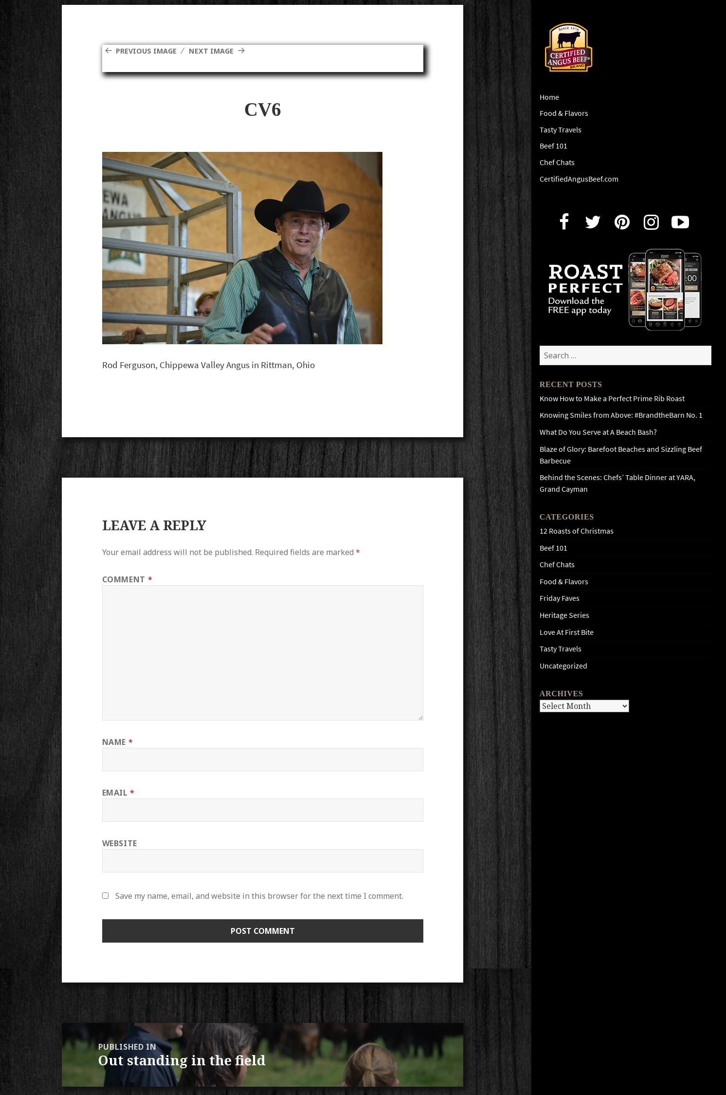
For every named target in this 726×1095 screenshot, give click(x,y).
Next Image (218, 50)
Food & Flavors (564, 113)
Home (549, 97)
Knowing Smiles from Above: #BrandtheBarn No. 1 (621, 415)
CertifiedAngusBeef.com (579, 179)
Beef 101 (553, 146)
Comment (127, 579)
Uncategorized (563, 666)
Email (118, 792)
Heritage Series (564, 615)
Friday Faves (560, 598)
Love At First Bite (567, 632)
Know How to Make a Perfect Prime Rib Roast (612, 398)
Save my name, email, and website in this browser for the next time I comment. (259, 896)
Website (119, 843)
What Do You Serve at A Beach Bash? (598, 432)
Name (117, 742)
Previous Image (149, 50)
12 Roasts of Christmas (577, 531)
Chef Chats (557, 162)
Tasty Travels (560, 130)
